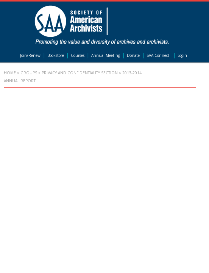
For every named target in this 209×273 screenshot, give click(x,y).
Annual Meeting (105, 55)
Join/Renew (30, 55)
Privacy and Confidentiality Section (80, 72)
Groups (28, 72)
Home (10, 72)
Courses (77, 55)
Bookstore (55, 55)
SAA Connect (158, 55)
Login (182, 55)
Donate (133, 55)
